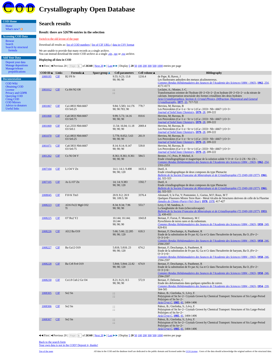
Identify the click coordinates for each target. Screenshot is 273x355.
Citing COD (12, 99)
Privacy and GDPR (16, 92)
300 (149, 65)
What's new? (13, 29)
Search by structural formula (17, 49)
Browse (10, 40)
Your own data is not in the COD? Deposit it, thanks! (68, 345)
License (10, 89)
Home (9, 25)
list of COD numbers (78, 44)
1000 (160, 65)
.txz (123, 53)
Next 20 (98, 65)
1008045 (47, 195)
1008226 (47, 231)
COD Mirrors (13, 102)
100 (140, 65)
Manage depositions (17, 65)
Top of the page (46, 351)
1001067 (47, 105)
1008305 (47, 293)
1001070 (47, 135)
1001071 (47, 145)
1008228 (47, 263)
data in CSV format (123, 44)
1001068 (47, 115)
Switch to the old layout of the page (59, 38)
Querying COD (14, 96)
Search (9, 44)
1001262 (47, 155)
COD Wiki (12, 83)
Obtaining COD (14, 86)
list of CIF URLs (101, 44)
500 (154, 65)
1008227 (47, 247)
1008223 (47, 204)
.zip (110, 53)
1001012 (47, 89)
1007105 (47, 181)
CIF (58, 76)
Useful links (12, 108)
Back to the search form (52, 342)
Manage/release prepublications (16, 70)
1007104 (47, 168)
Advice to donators (16, 105)
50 (135, 65)
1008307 (47, 319)
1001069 (47, 125)
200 (145, 65)
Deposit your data (15, 62)
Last (110, 65)
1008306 (47, 306)
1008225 (47, 218)
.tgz (116, 53)
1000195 (47, 76)
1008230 (47, 279)
